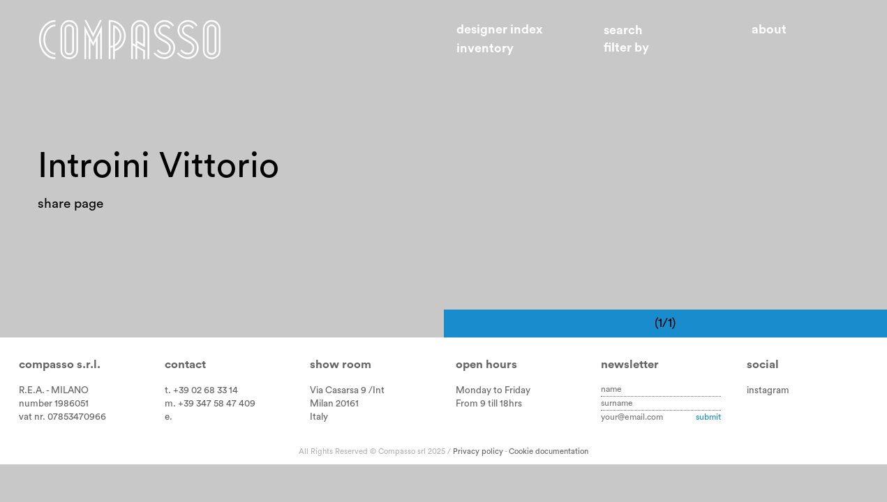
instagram (768, 390)
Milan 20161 (334, 404)
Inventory (485, 48)
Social (763, 364)
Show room (340, 364)
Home (130, 39)
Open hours (486, 364)
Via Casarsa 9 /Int (347, 390)
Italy (319, 417)
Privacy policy (478, 451)
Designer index (499, 29)
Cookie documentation (548, 451)
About (769, 29)
